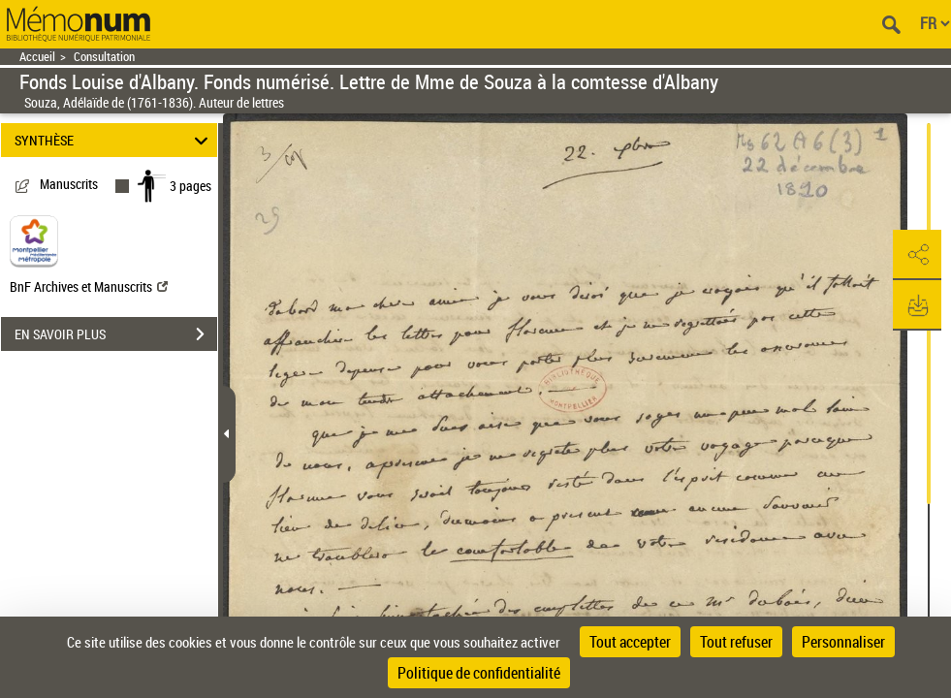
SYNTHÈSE (114, 140)
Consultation (104, 56)
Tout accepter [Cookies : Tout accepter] (630, 641)
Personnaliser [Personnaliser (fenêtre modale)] (843, 641)
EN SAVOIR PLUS (116, 334)
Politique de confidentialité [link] (478, 672)
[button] (917, 255)
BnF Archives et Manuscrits (89, 286)
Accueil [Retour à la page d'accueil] (37, 56)
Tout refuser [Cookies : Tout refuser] (736, 641)
